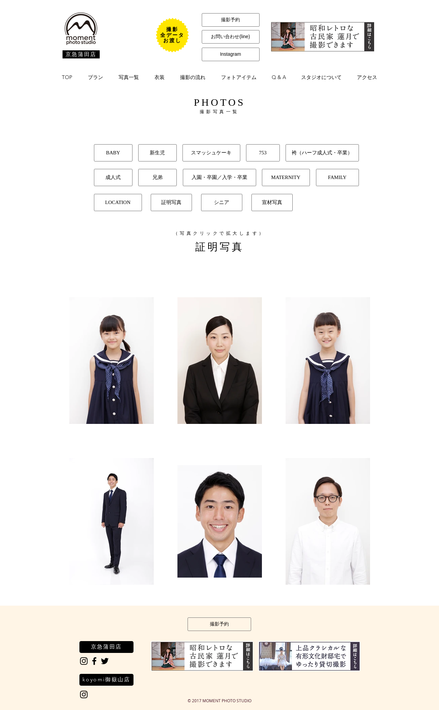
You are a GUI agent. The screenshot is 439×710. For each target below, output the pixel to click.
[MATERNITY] (286, 177)
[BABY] (113, 152)
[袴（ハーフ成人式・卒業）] (322, 152)
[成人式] (113, 177)
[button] (95, 77)
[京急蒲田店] (81, 54)
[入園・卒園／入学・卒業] (219, 177)
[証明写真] (171, 202)
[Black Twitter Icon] (105, 661)
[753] (263, 152)
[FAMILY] (337, 177)
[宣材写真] (272, 202)
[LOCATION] (118, 202)
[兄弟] (157, 177)
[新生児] (157, 152)
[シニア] (221, 202)
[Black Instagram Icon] (84, 661)
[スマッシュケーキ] (211, 152)
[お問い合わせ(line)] (231, 37)
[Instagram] (231, 54)
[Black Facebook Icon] (94, 661)
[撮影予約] (231, 20)
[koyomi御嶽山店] (106, 680)
